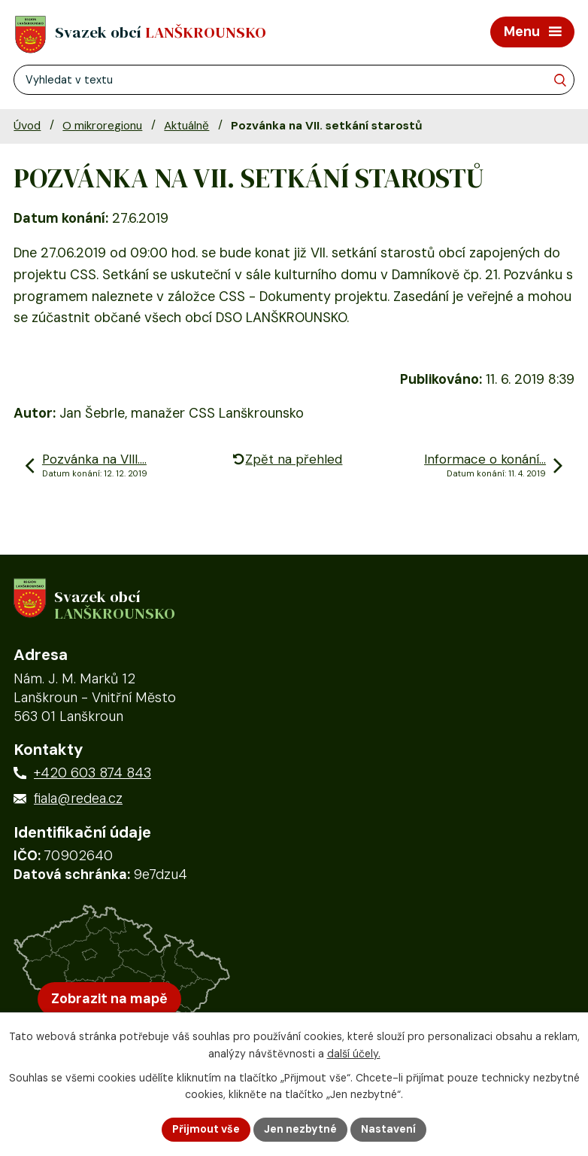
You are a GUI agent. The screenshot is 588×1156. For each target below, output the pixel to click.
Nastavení (388, 1129)
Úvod (27, 125)
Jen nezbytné (300, 1129)
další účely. (353, 1053)
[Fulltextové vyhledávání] (294, 80)
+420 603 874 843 (92, 773)
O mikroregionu (102, 125)
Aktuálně (186, 125)
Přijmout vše (206, 1129)
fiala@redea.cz (78, 798)
